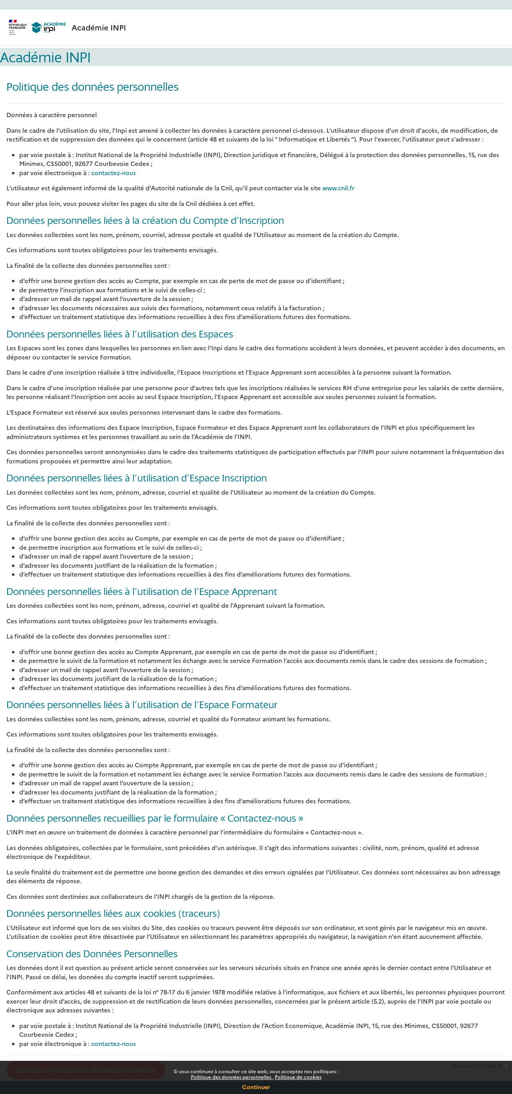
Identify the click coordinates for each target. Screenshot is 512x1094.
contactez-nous (113, 172)
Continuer (256, 1087)
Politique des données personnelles (231, 1076)
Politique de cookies (298, 1076)
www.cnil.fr (338, 188)
